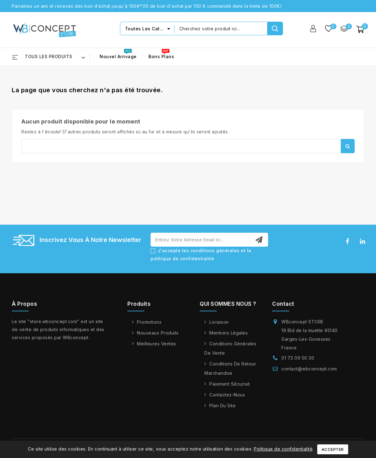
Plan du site (222, 405)
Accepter (333, 449)
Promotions (149, 322)
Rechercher (348, 146)
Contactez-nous (227, 394)
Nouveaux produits (158, 332)
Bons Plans (161, 56)
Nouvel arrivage (118, 56)
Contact (283, 304)
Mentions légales (228, 332)
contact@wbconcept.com (309, 368)
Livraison (219, 322)
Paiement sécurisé (229, 384)
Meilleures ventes (156, 343)
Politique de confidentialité (283, 449)
